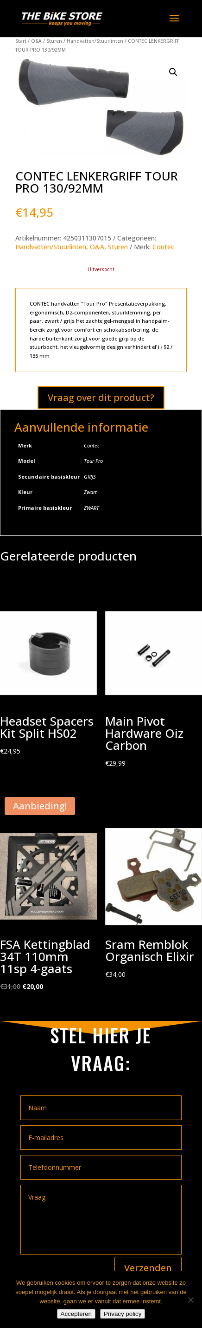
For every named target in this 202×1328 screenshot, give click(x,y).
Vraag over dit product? (101, 397)
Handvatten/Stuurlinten (95, 41)
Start (20, 41)
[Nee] (190, 1299)
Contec (163, 246)
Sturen (54, 41)
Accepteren (76, 1313)
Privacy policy (122, 1313)
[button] (173, 72)
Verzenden (148, 1267)
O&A (36, 41)
